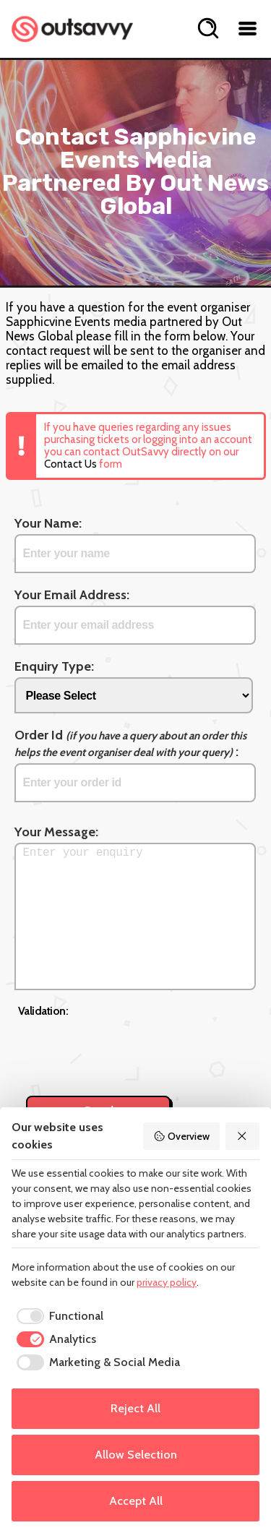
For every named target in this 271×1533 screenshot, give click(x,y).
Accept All (136, 1501)
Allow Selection (136, 1454)
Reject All (135, 1408)
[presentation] (128, 1049)
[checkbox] (57, 1316)
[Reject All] (242, 1136)
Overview (181, 1136)
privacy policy (167, 1282)
